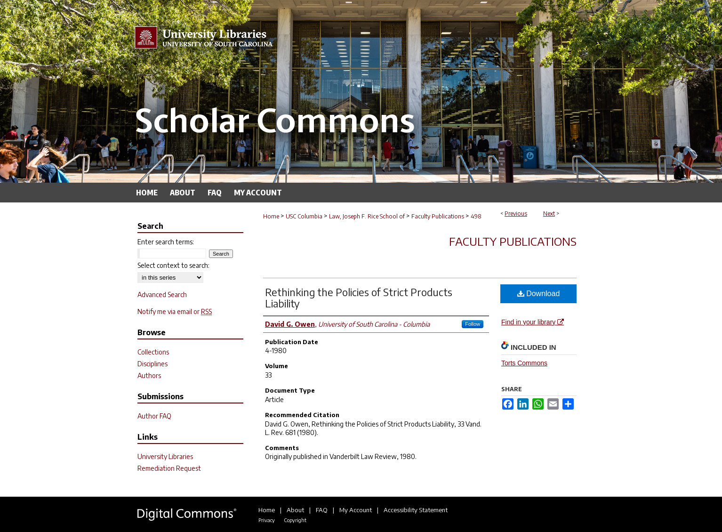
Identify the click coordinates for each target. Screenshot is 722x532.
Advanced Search (162, 294)
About (295, 510)
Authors (149, 375)
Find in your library (532, 322)
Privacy (266, 520)
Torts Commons (524, 363)
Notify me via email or (174, 311)
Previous (516, 213)
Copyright (295, 520)
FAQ (322, 510)
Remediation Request (169, 468)
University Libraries (165, 456)
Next (549, 213)
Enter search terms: (165, 242)
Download (538, 294)
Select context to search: (173, 265)
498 (476, 216)
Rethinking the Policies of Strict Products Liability (358, 297)
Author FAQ (154, 416)
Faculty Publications (437, 216)
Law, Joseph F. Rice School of (367, 216)
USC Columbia (304, 216)
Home (271, 216)
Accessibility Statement (416, 510)
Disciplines (152, 364)
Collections (153, 352)
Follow (472, 324)
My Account (355, 510)
